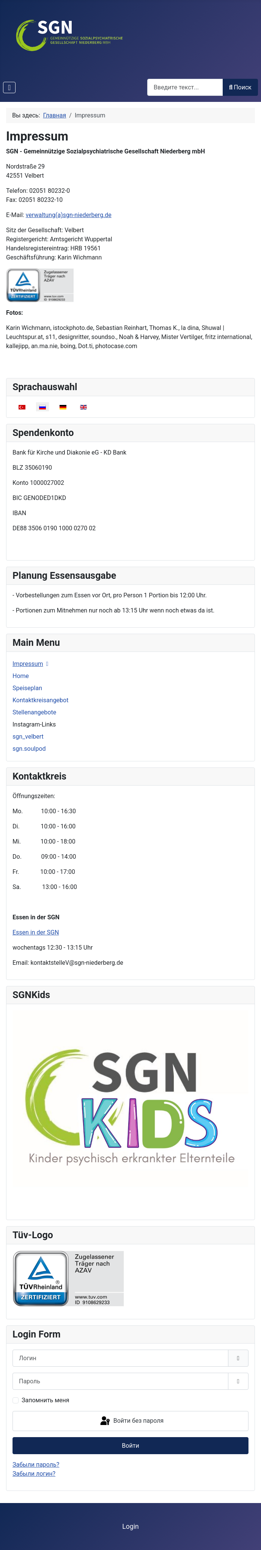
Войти (130, 1445)
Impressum (28, 663)
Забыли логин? (34, 1473)
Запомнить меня (45, 1400)
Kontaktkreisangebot (40, 700)
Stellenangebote (34, 712)
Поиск (240, 87)
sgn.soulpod (29, 748)
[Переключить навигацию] (9, 87)
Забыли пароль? (36, 1464)
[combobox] (185, 87)
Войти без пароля (131, 1421)
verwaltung (69, 215)
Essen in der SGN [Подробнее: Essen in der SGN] (36, 932)
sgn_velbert (28, 736)
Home (21, 676)
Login (130, 1526)
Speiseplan (27, 688)
